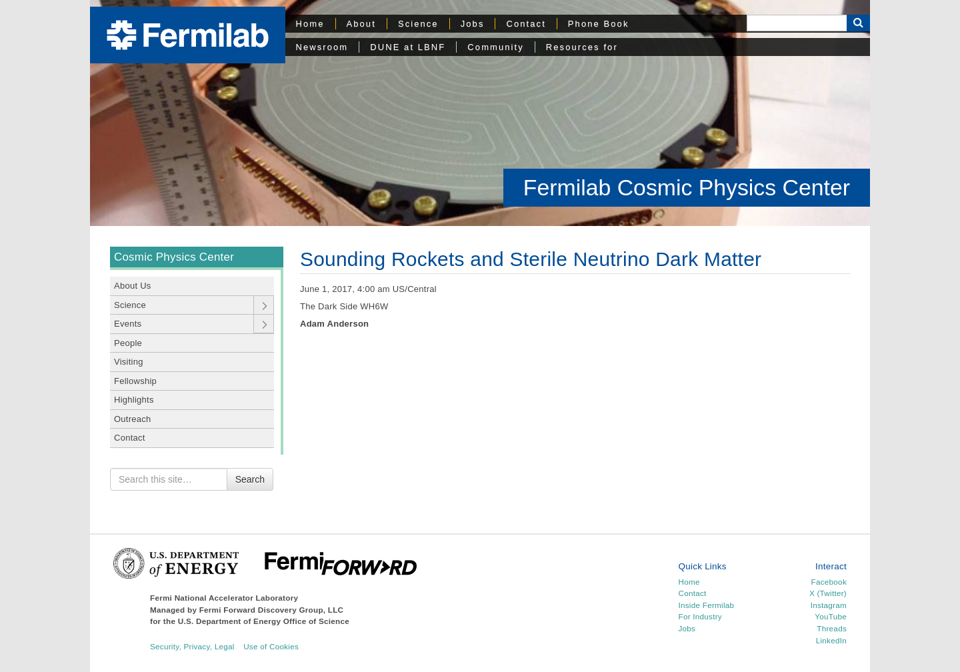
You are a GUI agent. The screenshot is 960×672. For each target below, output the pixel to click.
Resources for (582, 47)
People (128, 343)
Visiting (128, 362)
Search (250, 479)
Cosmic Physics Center (174, 257)
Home (310, 24)
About (361, 24)
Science (418, 24)
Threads (832, 628)
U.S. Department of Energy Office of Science (263, 621)
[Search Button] (858, 23)
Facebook (829, 581)
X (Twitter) (828, 593)
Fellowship (135, 381)
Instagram (829, 605)
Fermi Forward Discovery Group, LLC (271, 609)
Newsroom (322, 47)
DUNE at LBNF (407, 47)
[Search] (797, 23)
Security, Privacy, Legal (192, 646)
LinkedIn (831, 640)
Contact (525, 24)
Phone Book (598, 24)
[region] (480, 113)
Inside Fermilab (707, 605)
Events (127, 324)
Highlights (134, 400)
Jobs (473, 24)
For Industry (700, 616)
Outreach (132, 419)
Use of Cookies (271, 646)
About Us (132, 286)
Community (495, 47)
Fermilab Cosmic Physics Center (686, 187)
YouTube (831, 616)
